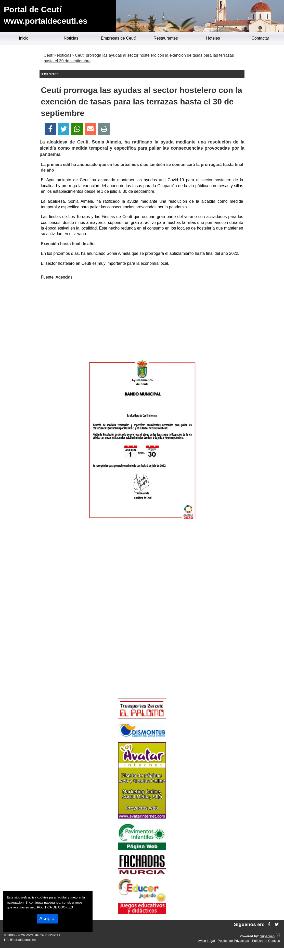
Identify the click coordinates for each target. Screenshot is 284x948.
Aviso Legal (206, 941)
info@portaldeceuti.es (20, 940)
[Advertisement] (142, 320)
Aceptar (47, 918)
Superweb (267, 936)
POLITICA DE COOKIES (55, 907)
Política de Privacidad (233, 941)
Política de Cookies (266, 941)
